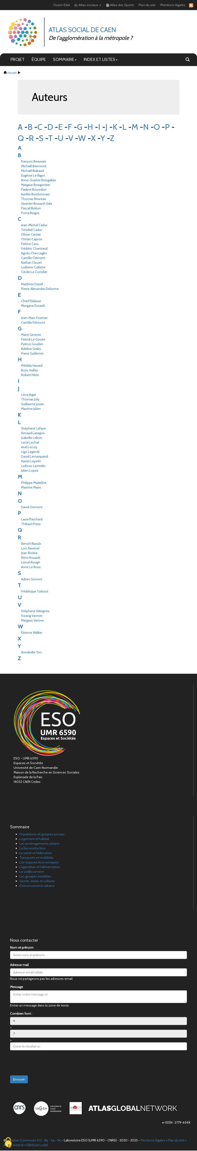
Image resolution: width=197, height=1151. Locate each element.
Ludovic (33, 466)
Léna (28, 395)
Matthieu (32, 285)
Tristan (31, 240)
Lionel (30, 563)
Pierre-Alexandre (40, 289)
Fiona (30, 213)
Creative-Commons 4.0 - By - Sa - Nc (34, 1141)
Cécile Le (34, 272)
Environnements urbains (37, 886)
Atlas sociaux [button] (87, 5)
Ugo (30, 452)
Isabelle (31, 438)
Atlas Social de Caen (82, 30)
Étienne (31, 633)
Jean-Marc (34, 318)
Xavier (31, 462)
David (34, 457)
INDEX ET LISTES (101, 60)
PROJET (18, 60)
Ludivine (33, 268)
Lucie (30, 443)
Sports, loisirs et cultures (37, 881)
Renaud (33, 434)
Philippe (33, 483)
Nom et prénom (21, 948)
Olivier (31, 235)
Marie (31, 335)
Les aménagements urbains (39, 844)
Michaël (33, 167)
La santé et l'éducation (35, 853)
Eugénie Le (33, 176)
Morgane (33, 306)
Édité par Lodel (37, 1145)
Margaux (35, 185)
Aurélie (35, 195)
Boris (29, 371)
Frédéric (34, 249)
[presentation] (45, 1063)
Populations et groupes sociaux (42, 835)
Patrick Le (33, 340)
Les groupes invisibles (35, 877)
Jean (29, 553)
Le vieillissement (31, 872)
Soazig (31, 616)
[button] (187, 60)
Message (16, 987)
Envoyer (19, 1080)
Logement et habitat (34, 839)
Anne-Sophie (38, 181)
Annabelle (31, 653)
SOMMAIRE (65, 60)
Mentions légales (172, 5)
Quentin (36, 204)
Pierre (32, 354)
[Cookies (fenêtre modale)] (8, 1143)
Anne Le (31, 568)
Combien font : (21, 1014)
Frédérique (34, 592)
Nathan (31, 263)
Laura (31, 520)
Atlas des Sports (120, 5)
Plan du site (147, 5)
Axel (29, 448)
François (33, 162)
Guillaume (32, 405)
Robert (30, 376)
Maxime (31, 409)
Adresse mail (19, 965)
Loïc (30, 549)
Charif (31, 302)
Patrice (29, 244)
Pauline (33, 190)
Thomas (33, 199)
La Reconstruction (32, 849)
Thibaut (31, 524)
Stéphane (33, 429)
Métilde (31, 366)
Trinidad (31, 230)
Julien (29, 471)
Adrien (31, 580)
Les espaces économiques (39, 863)
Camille (33, 258)
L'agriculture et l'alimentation (39, 867)
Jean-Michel (34, 226)
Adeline (31, 349)
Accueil (12, 73)
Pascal (31, 209)
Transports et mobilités (36, 858)
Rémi (30, 558)
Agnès (34, 254)
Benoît (31, 544)
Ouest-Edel (61, 5)
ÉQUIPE (39, 60)
